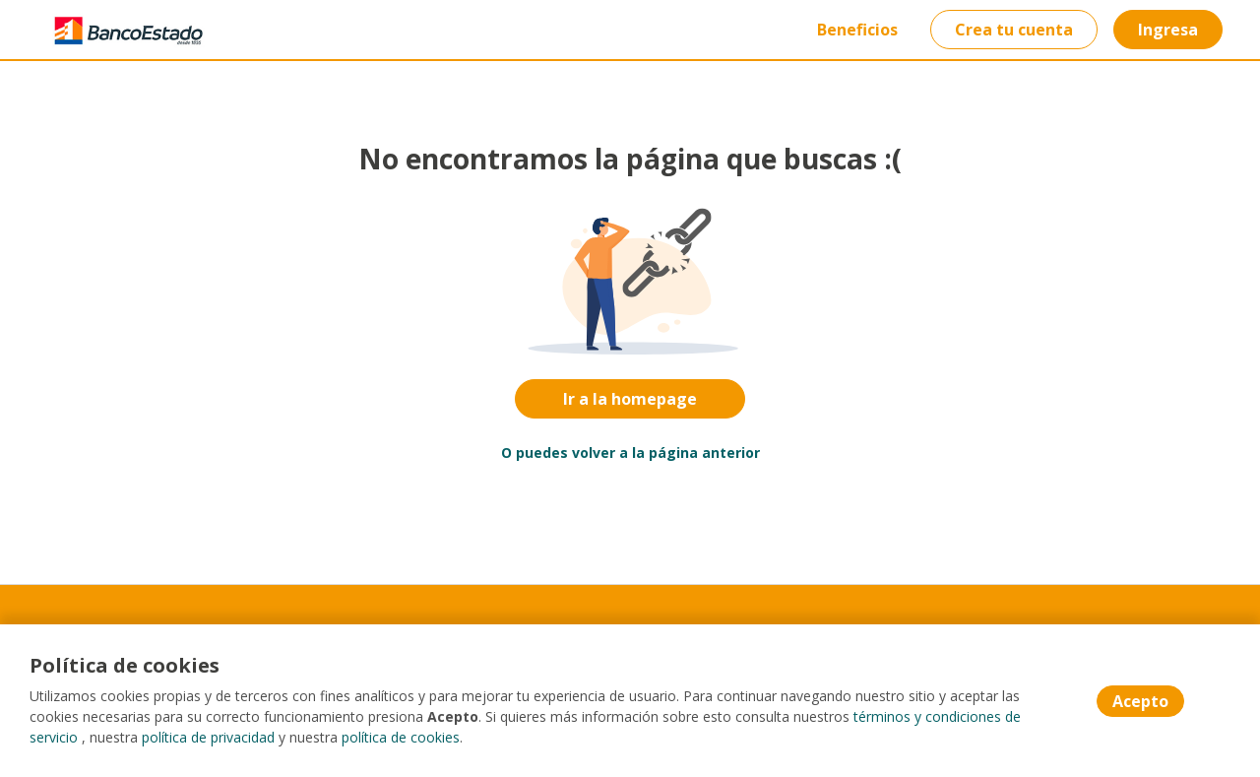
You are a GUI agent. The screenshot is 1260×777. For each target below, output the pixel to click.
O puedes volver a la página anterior (630, 452)
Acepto (1140, 701)
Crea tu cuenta (1014, 29)
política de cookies (401, 737)
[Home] (114, 30)
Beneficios (857, 29)
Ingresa (1168, 29)
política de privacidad (208, 737)
